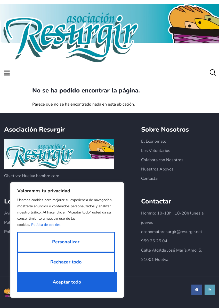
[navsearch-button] (212, 73)
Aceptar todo (67, 282)
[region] (67, 240)
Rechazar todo (66, 262)
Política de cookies (46, 224)
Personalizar (65, 242)
